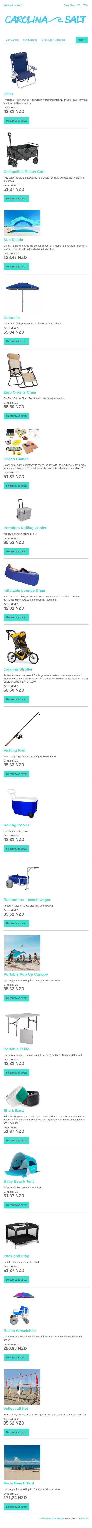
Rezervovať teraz (16, 120)
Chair (8, 94)
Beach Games (16, 459)
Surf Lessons (30, 39)
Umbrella (12, 317)
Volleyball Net (16, 1408)
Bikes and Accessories (53, 39)
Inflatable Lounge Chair (24, 590)
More (82, 39)
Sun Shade (13, 240)
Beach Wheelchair (20, 1331)
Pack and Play (16, 1256)
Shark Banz (14, 1110)
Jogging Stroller (18, 669)
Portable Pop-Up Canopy (26, 974)
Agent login (83, 1518)
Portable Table (16, 1049)
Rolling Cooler (16, 825)
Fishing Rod (14, 750)
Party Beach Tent (19, 1483)
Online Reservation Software (51, 1518)
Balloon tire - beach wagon (27, 900)
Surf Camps (12, 39)
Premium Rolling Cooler (25, 528)
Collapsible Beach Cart (24, 172)
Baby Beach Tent (19, 1181)
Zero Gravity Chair (20, 392)
